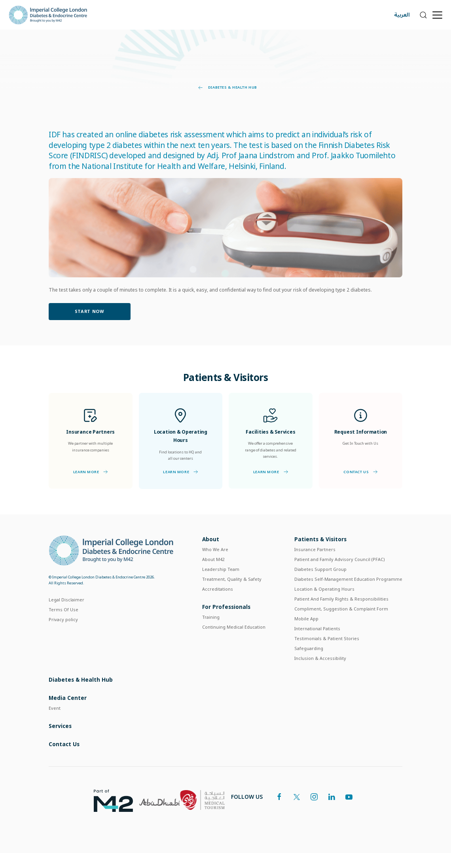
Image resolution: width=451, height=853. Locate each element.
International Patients (317, 628)
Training (211, 617)
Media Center (68, 697)
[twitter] (296, 797)
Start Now (89, 311)
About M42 (213, 559)
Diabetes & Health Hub (227, 87)
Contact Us (360, 472)
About (210, 539)
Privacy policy (63, 619)
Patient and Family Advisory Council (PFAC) (339, 559)
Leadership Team (220, 569)
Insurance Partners (314, 549)
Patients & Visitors (320, 539)
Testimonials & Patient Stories (326, 638)
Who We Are (215, 549)
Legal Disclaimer (66, 600)
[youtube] (349, 797)
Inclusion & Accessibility (320, 658)
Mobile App (306, 619)
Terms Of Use (63, 609)
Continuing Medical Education (233, 627)
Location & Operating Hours (324, 589)
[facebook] (279, 797)
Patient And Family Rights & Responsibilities (341, 599)
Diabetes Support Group (320, 569)
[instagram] (314, 797)
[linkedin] (331, 797)
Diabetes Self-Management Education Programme (348, 579)
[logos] (110, 800)
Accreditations (217, 589)
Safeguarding (308, 648)
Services (60, 726)
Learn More (90, 472)
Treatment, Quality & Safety (232, 579)
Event (55, 708)
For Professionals (226, 606)
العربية (402, 15)
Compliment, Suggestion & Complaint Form (341, 609)
